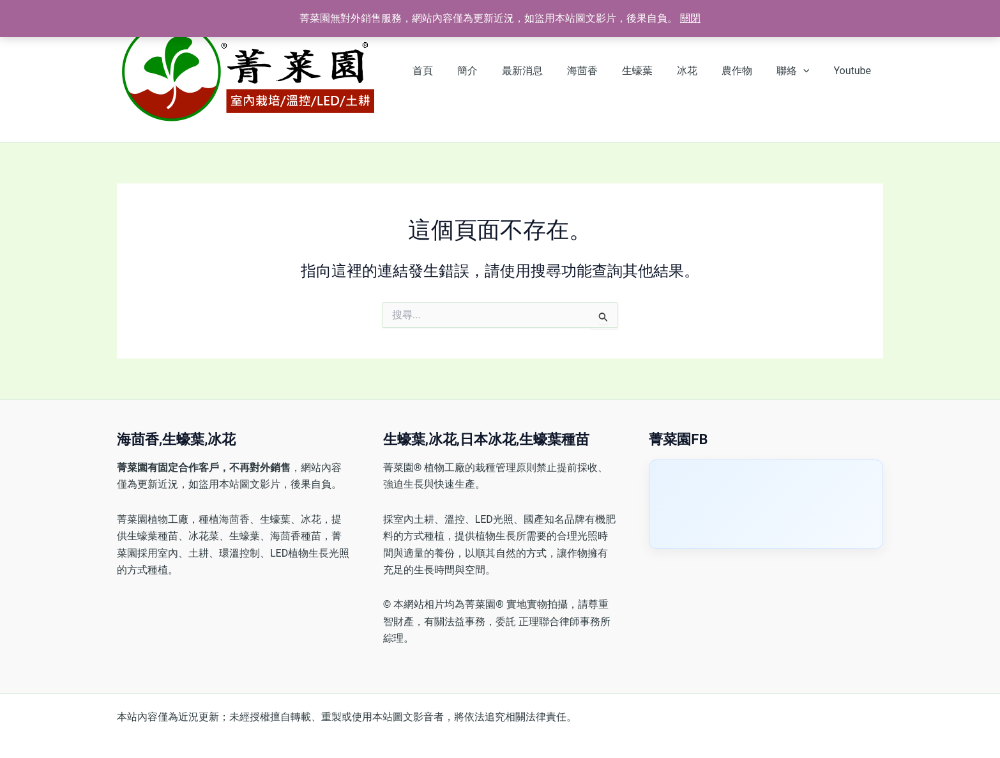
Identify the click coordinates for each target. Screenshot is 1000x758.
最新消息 (547, 71)
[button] (809, 71)
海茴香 (603, 71)
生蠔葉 (654, 71)
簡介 (496, 71)
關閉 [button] (690, 18)
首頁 (455, 71)
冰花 (700, 71)
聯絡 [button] (798, 71)
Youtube (854, 71)
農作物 (746, 71)
